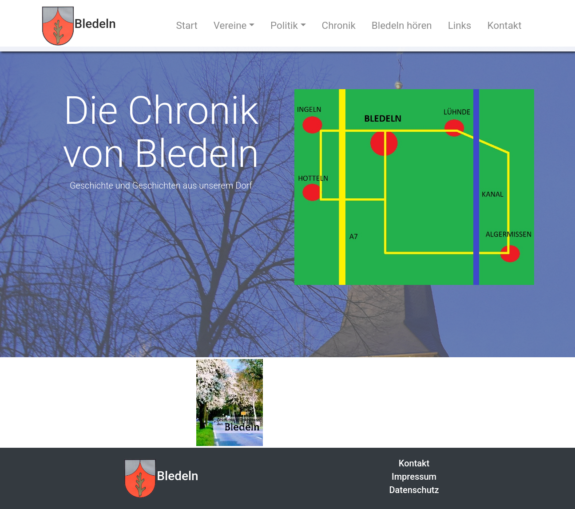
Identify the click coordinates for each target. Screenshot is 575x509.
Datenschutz (414, 490)
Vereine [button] (230, 25)
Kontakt (504, 25)
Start (187, 25)
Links (460, 25)
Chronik (339, 25)
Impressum (414, 476)
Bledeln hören (402, 25)
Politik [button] (284, 25)
